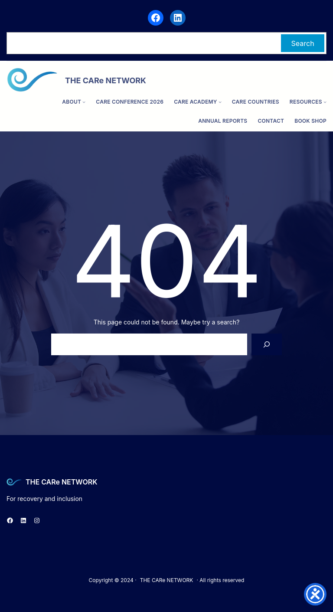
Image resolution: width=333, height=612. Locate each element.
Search (302, 43)
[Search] (266, 344)
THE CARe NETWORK (61, 482)
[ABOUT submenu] (83, 101)
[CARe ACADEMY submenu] (220, 101)
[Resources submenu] (324, 101)
